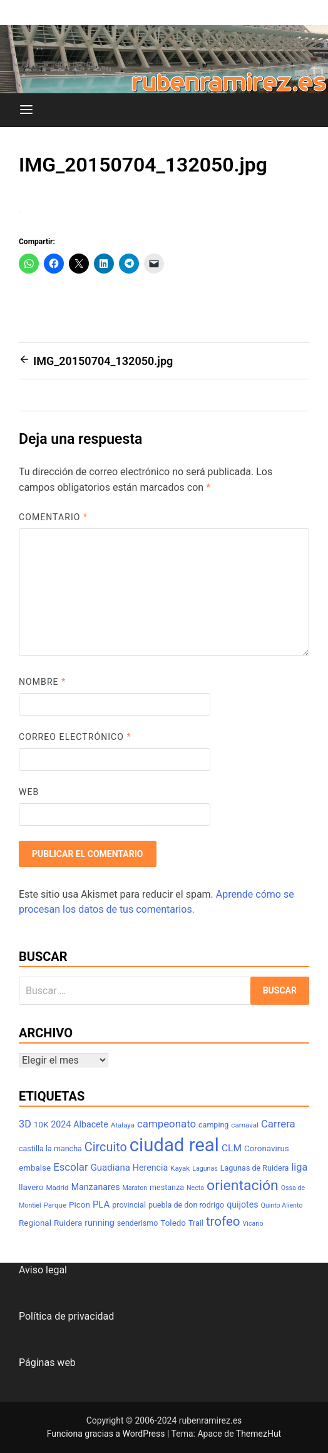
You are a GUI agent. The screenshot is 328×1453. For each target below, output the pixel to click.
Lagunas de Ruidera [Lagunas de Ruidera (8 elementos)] (254, 1168)
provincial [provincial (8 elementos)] (129, 1204)
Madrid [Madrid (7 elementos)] (57, 1187)
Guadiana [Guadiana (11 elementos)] (110, 1167)
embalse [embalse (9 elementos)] (35, 1168)
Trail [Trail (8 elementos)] (195, 1223)
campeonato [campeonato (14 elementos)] (166, 1123)
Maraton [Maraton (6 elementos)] (134, 1188)
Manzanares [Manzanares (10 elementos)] (95, 1187)
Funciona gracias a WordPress (107, 1434)
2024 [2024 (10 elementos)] (61, 1124)
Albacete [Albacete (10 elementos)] (90, 1124)
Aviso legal (43, 1270)
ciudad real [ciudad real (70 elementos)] (174, 1145)
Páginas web (47, 1362)
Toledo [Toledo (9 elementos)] (173, 1223)
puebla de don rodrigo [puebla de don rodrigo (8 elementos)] (186, 1204)
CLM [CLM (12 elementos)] (232, 1148)
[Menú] (26, 110)
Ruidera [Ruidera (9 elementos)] (68, 1223)
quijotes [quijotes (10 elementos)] (242, 1204)
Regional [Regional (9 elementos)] (35, 1223)
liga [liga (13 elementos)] (299, 1167)
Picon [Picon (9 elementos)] (79, 1204)
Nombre (42, 682)
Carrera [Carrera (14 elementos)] (278, 1123)
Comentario (53, 517)
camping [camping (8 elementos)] (213, 1124)
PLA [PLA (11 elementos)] (101, 1204)
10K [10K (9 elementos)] (41, 1124)
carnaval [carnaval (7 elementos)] (245, 1125)
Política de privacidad (66, 1316)
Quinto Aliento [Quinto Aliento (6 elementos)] (282, 1205)
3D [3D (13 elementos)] (25, 1124)
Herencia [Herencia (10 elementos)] (150, 1168)
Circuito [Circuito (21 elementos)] (106, 1147)
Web (29, 792)
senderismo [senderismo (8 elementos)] (137, 1223)
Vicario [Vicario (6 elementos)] (253, 1223)
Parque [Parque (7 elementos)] (55, 1205)
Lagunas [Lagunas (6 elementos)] (205, 1168)
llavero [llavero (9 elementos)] (31, 1187)
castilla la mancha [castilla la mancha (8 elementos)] (50, 1148)
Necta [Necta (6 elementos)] (195, 1188)
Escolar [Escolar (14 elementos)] (70, 1167)
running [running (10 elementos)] (100, 1223)
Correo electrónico (75, 737)
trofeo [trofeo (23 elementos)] (223, 1221)
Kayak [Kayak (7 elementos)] (180, 1168)
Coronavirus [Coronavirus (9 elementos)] (266, 1148)
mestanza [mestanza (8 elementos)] (167, 1187)
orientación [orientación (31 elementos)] (243, 1185)
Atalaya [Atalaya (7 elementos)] (123, 1125)
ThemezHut (258, 1434)
